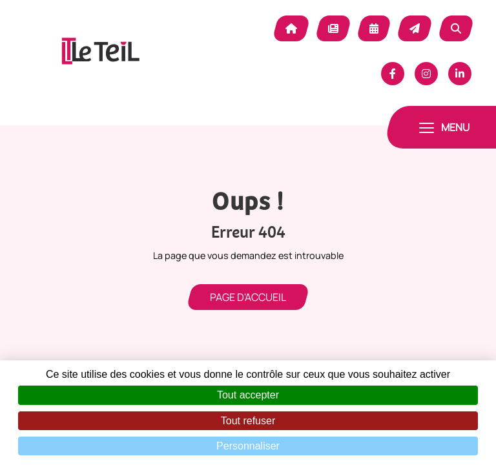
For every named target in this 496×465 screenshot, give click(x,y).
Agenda (374, 28)
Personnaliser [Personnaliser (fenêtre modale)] (248, 445)
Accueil (291, 28)
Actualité (333, 28)
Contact (414, 28)
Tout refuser (248, 420)
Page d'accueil (248, 297)
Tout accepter (248, 394)
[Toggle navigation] (444, 127)
